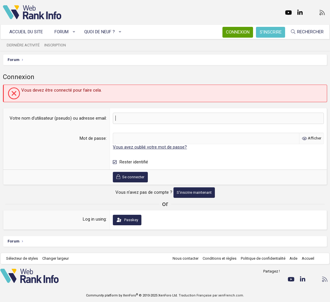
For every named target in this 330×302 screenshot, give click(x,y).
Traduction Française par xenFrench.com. (211, 295)
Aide (291, 258)
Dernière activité (25, 45)
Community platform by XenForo (132, 295)
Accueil (305, 258)
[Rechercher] (304, 32)
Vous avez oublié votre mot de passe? (150, 147)
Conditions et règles (217, 258)
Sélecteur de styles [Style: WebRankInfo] (25, 258)
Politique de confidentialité (260, 258)
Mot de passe (93, 138)
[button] (76, 32)
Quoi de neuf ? (102, 31)
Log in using (94, 219)
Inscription (58, 45)
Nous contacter (183, 258)
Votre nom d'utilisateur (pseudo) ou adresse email (58, 118)
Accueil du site (28, 31)
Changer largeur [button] (58, 258)
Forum (64, 31)
